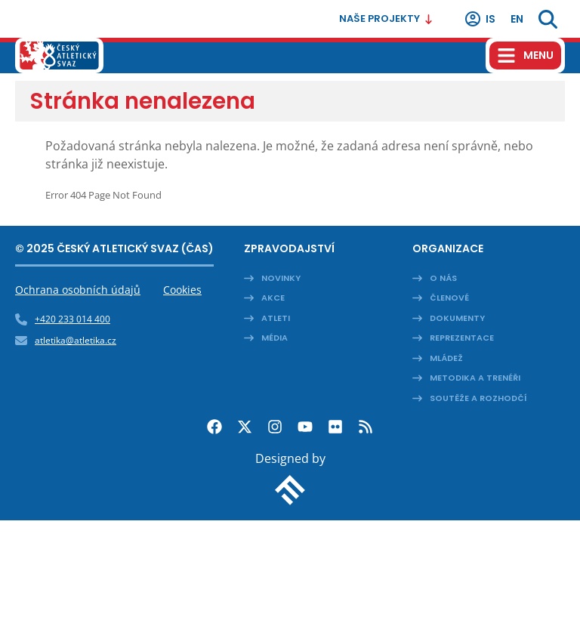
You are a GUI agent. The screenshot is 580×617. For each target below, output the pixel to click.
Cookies (182, 289)
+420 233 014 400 (72, 319)
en (517, 18)
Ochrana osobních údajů (77, 289)
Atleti (275, 318)
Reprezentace (462, 338)
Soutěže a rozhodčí (478, 398)
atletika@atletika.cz (75, 340)
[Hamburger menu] (525, 55)
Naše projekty (386, 18)
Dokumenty (457, 318)
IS (479, 19)
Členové (449, 298)
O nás (443, 278)
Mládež (446, 358)
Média (274, 338)
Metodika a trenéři (475, 378)
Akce (273, 298)
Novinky (281, 278)
